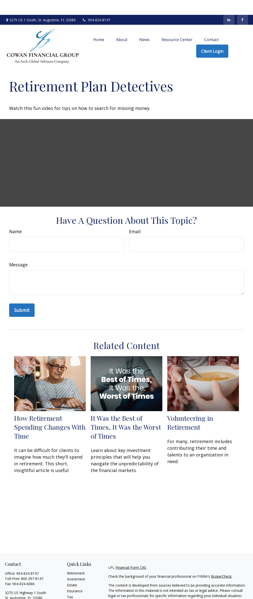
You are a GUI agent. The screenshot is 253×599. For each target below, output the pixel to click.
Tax (70, 582)
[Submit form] (22, 295)
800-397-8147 (32, 563)
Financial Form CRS (130, 552)
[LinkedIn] (228, 5)
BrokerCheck (221, 561)
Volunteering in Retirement (190, 408)
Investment (76, 564)
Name (15, 217)
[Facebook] (242, 5)
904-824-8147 (96, 5)
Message (18, 250)
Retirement (76, 558)
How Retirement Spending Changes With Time (49, 412)
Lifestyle (73, 594)
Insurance (75, 576)
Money (72, 588)
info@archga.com (19, 591)
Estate (72, 570)
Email (135, 217)
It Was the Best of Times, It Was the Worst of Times (126, 412)
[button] (98, 24)
